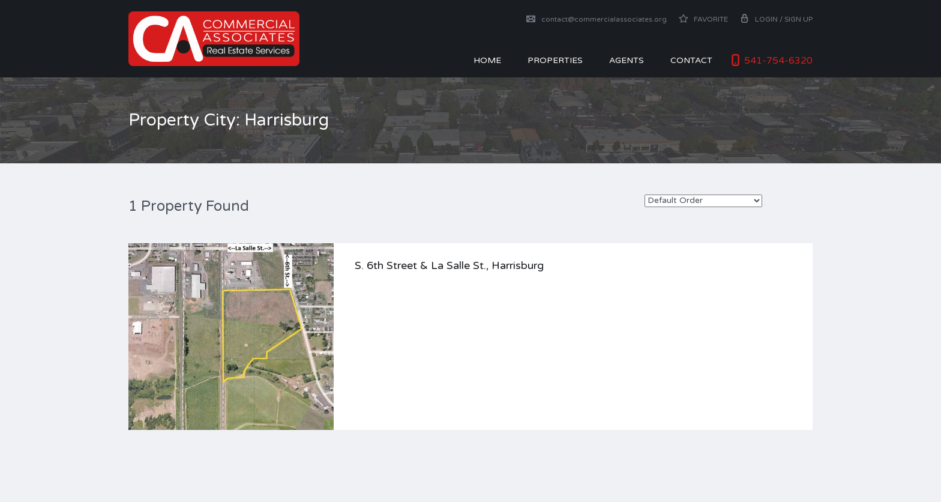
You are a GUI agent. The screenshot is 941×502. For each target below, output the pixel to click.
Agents (626, 60)
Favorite (703, 19)
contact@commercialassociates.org (596, 19)
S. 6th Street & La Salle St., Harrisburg (449, 265)
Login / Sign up (776, 19)
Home (487, 60)
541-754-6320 (778, 61)
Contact (691, 60)
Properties (555, 60)
